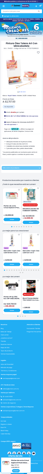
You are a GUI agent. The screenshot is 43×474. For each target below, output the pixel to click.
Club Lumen (5, 335)
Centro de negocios (9, 403)
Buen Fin (3, 427)
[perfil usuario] (36, 6)
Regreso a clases (6, 424)
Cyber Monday (5, 434)
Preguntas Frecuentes (34, 332)
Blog (2, 328)
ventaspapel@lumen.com (11, 378)
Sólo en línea (27, 201)
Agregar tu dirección (10, 16)
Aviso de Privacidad (7, 364)
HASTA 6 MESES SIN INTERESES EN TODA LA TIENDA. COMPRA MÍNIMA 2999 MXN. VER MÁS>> (21, 20)
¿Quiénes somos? (6, 338)
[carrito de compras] (40, 6)
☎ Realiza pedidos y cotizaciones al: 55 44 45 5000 (20, 1)
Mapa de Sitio (5, 348)
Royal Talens (12, 96)
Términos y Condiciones (9, 371)
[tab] (11, 226)
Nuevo (6, 248)
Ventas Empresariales (8, 354)
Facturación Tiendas (33, 328)
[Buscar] (39, 11)
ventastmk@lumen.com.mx (12, 400)
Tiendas (3, 341)
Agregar (12, 219)
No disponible (8, 106)
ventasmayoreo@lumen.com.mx (13, 411)
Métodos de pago (6, 367)
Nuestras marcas (6, 344)
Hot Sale (3, 421)
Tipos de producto (7, 351)
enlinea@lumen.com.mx (11, 389)
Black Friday (4, 431)
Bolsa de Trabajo (6, 332)
